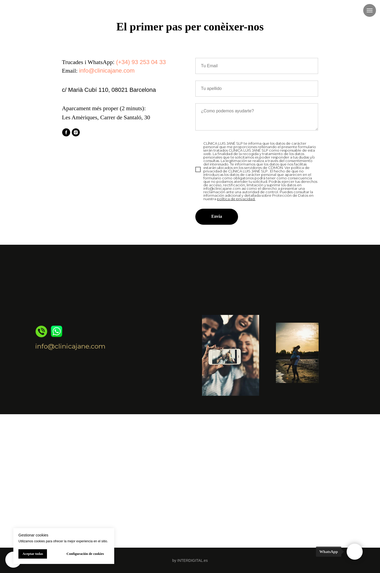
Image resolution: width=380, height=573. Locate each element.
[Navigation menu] (370, 10)
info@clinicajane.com (106, 70)
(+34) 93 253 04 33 (141, 62)
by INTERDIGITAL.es (190, 560)
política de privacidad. (236, 199)
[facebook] (66, 132)
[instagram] (76, 132)
